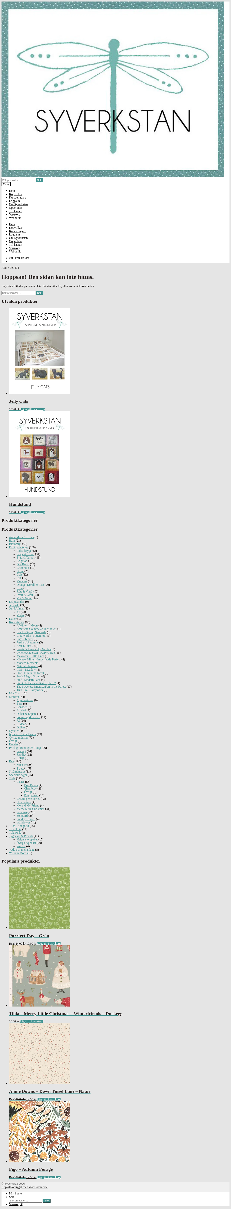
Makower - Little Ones (30, 656)
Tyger (20, 768)
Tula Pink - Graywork (30, 690)
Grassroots (23, 567)
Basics (21, 781)
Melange (22, 581)
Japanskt (14, 605)
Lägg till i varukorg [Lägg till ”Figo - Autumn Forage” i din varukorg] (49, 1177)
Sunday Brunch (26, 819)
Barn (12, 540)
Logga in (14, 200)
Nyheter (14, 730)
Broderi (21, 710)
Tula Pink (15, 832)
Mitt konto (15, 1193)
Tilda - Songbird (19, 825)
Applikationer (25, 700)
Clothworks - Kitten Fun (31, 635)
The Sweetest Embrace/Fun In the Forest (41, 686)
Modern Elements (27, 662)
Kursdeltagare (17, 197)
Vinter (20, 615)
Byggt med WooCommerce (31, 1187)
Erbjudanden (17, 601)
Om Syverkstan (18, 204)
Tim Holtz (15, 829)
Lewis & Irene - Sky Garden (34, 649)
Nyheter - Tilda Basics (22, 734)
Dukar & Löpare (27, 713)
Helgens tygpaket (27, 839)
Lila (19, 577)
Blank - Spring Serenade (31, 632)
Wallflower (23, 822)
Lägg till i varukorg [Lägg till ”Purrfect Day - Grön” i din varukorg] (49, 943)
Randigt (21, 754)
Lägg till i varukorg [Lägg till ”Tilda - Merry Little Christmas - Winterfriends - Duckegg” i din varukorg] (31, 1021)
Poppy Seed (31, 795)
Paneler (13, 744)
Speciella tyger (18, 774)
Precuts (21, 846)
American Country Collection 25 (36, 628)
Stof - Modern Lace (28, 679)
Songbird (22, 815)
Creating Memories (28, 798)
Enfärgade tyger (18, 547)
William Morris (18, 853)
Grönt (20, 571)
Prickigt (21, 751)
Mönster (14, 696)
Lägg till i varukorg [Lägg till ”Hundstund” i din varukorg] (33, 512)
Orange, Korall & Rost (30, 584)
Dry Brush (23, 564)
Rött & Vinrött (25, 591)
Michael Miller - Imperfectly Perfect (39, 659)
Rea (11, 761)
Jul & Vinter (16, 608)
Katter (13, 618)
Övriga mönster (18, 737)
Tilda (12, 778)
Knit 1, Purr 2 (25, 645)
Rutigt (20, 758)
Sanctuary (23, 812)
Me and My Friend (28, 805)
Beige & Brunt (25, 554)
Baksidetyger (24, 550)
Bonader (22, 707)
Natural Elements (27, 666)
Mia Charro (16, 693)
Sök (39, 180)
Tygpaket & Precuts (21, 836)
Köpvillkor (15, 194)
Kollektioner (16, 622)
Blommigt (15, 544)
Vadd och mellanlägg (22, 849)
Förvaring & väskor (28, 717)
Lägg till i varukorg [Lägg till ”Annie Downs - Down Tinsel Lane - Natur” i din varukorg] (49, 1099)
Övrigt (13, 741)
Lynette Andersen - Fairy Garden (36, 652)
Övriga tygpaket (26, 842)
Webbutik (15, 217)
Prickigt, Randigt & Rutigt (25, 747)
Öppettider (15, 207)
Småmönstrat (17, 771)
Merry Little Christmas (31, 808)
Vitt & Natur (24, 598)
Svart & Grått (25, 594)
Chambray (30, 788)
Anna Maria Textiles (21, 537)
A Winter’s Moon (27, 625)
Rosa (20, 588)
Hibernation (24, 802)
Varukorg (14, 214)
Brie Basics (31, 785)
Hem (12, 190)
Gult (19, 574)
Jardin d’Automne (27, 642)
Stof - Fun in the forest (30, 673)
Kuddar (21, 724)
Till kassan (15, 211)
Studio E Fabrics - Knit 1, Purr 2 (36, 683)
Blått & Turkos (26, 557)
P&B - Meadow (26, 669)
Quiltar (21, 727)
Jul (18, 611)
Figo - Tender (25, 639)
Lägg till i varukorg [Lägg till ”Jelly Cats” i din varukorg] (33, 409)
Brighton (22, 561)
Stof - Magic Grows (29, 676)
